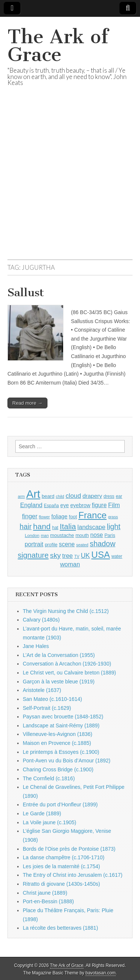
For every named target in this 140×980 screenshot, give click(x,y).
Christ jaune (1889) (45, 893)
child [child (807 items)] (60, 496)
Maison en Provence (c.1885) (57, 743)
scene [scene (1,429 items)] (67, 544)
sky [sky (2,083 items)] (55, 555)
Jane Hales (36, 646)
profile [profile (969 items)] (51, 544)
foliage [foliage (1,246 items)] (59, 516)
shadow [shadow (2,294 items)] (103, 544)
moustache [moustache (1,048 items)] (62, 535)
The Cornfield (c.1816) (49, 778)
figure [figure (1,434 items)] (99, 505)
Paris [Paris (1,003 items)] (110, 535)
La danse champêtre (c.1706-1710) (64, 857)
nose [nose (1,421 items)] (96, 535)
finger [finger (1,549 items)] (29, 516)
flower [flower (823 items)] (44, 517)
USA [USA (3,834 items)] (100, 555)
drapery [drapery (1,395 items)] (92, 496)
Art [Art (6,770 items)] (33, 494)
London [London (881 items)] (32, 535)
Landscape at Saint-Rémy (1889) (61, 725)
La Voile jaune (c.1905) (49, 822)
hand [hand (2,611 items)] (42, 526)
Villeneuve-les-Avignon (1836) (57, 734)
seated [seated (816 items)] (82, 545)
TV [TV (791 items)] (77, 556)
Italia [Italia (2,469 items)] (68, 526)
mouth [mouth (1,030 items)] (82, 535)
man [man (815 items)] (45, 535)
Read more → (27, 403)
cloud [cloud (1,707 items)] (73, 495)
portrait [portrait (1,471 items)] (34, 544)
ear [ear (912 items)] (119, 496)
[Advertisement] (70, 182)
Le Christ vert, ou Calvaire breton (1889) (69, 673)
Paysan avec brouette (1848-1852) (63, 717)
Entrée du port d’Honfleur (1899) (60, 804)
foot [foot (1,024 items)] (73, 516)
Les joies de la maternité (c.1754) (61, 866)
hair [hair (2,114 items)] (26, 527)
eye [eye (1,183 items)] (64, 505)
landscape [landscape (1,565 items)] (91, 527)
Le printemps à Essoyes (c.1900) (61, 752)
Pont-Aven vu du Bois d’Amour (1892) (67, 761)
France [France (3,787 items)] (92, 515)
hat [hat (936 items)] (55, 527)
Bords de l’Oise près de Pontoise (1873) (69, 849)
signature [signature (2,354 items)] (33, 555)
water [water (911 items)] (116, 556)
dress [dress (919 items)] (108, 496)
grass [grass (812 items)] (113, 517)
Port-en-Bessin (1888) (48, 901)
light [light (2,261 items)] (113, 526)
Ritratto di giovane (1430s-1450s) (61, 884)
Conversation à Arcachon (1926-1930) (67, 664)
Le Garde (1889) (42, 813)
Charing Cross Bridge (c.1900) (58, 769)
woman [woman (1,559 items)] (70, 564)
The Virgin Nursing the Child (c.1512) (66, 611)
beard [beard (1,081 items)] (48, 496)
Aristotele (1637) (42, 690)
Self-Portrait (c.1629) (47, 708)
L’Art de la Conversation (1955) (59, 655)
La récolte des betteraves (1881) (60, 928)
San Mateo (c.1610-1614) (52, 699)
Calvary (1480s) (41, 620)
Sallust (25, 292)
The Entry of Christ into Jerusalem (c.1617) (72, 875)
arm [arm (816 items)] (21, 496)
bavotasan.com (100, 973)
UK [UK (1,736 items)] (85, 555)
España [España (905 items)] (51, 505)
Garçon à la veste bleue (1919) (58, 682)
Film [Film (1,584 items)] (114, 505)
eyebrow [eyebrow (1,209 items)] (80, 505)
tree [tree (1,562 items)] (67, 555)
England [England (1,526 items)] (31, 505)
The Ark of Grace (57, 45)
